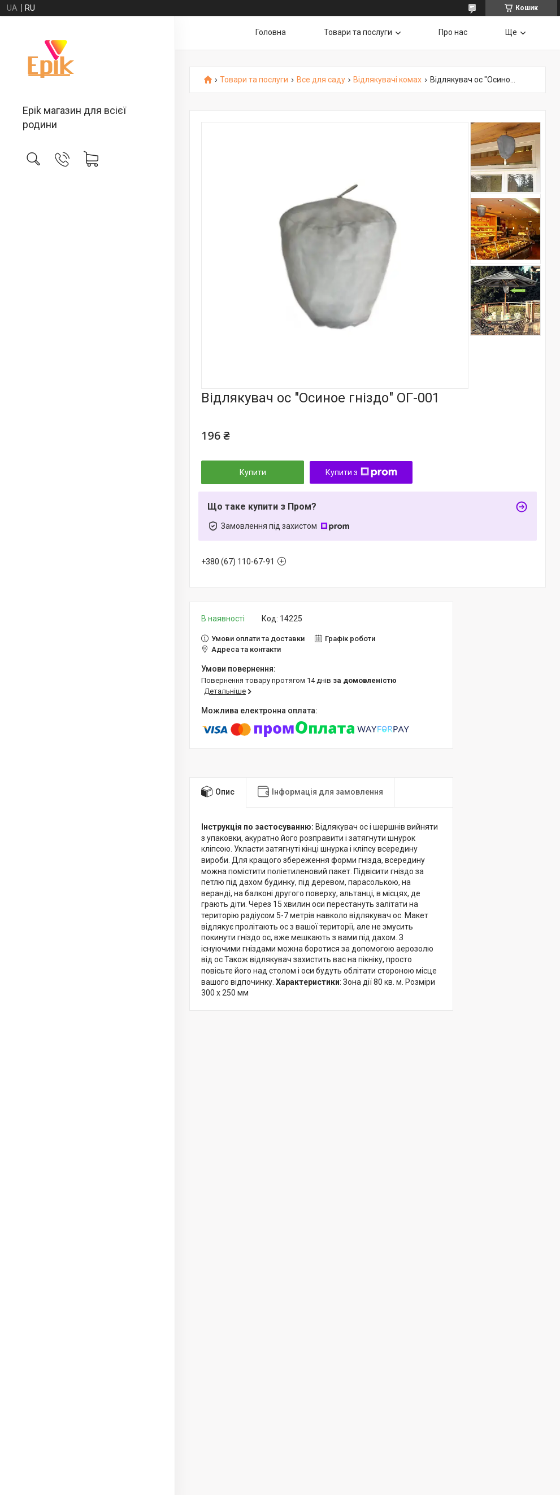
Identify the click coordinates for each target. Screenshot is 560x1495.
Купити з (361, 472)
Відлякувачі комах (387, 80)
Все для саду (321, 80)
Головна (270, 32)
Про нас (453, 32)
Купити (253, 472)
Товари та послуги (358, 32)
